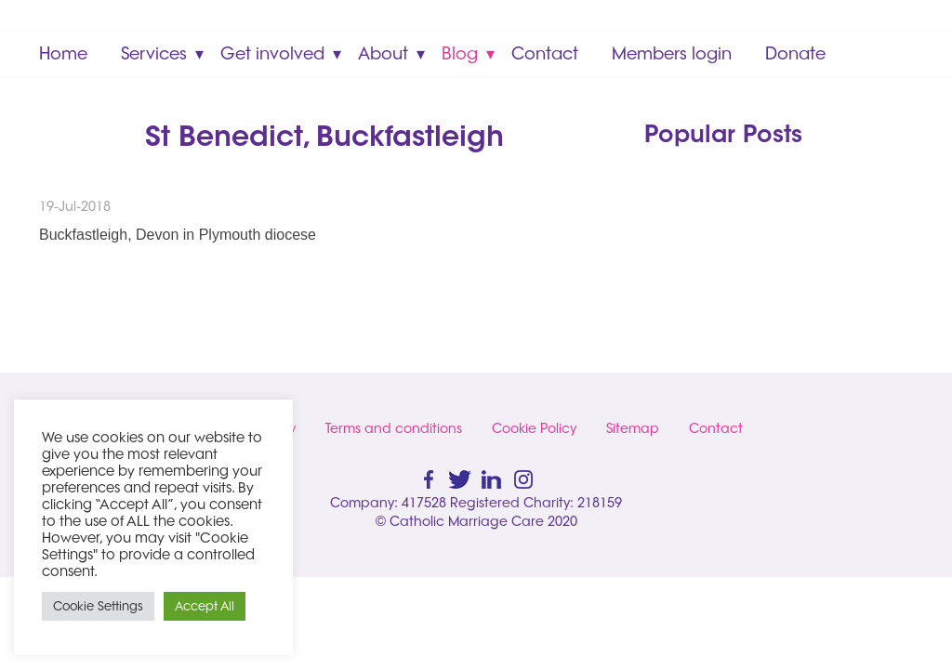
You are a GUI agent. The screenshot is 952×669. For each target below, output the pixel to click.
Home (63, 53)
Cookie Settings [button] (98, 605)
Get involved (272, 53)
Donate (795, 53)
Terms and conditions (393, 428)
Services (154, 53)
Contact (544, 53)
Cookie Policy (534, 428)
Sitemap (632, 428)
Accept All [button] (204, 605)
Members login (672, 53)
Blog (460, 53)
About (383, 53)
